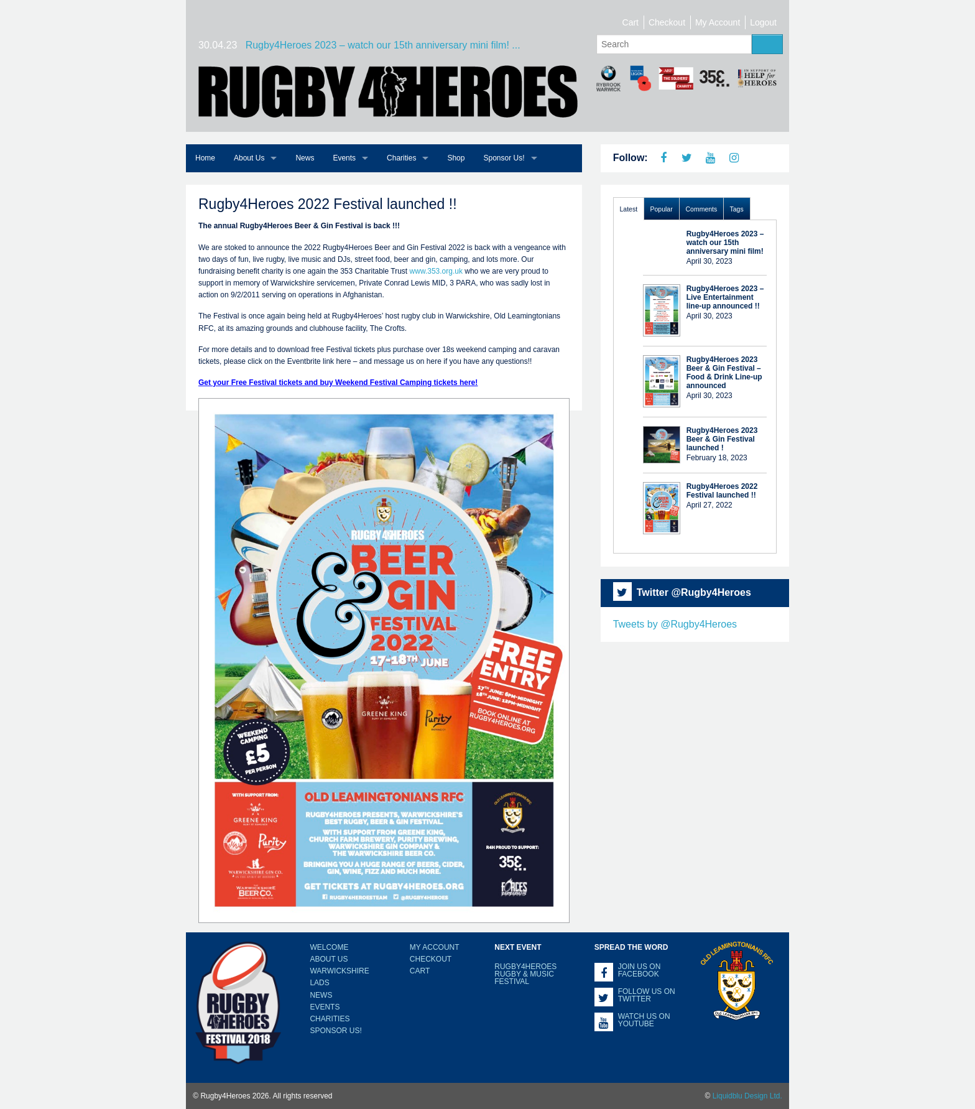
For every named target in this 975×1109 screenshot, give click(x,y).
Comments (702, 209)
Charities (401, 158)
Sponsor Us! (503, 158)
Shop (455, 158)
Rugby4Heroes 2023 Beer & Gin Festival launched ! (722, 439)
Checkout (667, 22)
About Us (249, 158)
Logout (763, 22)
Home (205, 158)
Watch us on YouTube (644, 1020)
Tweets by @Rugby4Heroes (675, 624)
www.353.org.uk (436, 271)
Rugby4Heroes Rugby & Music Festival (525, 974)
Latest (629, 209)
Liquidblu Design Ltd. (747, 1096)
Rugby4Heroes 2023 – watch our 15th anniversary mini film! (725, 243)
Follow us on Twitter (646, 995)
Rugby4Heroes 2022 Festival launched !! (722, 490)
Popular (661, 209)
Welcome (329, 947)
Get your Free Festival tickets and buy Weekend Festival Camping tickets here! (338, 382)
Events (344, 158)
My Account (717, 22)
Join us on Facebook (639, 970)
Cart (630, 22)
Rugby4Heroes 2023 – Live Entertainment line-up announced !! (725, 297)
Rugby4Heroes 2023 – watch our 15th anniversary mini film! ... (383, 45)
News (304, 158)
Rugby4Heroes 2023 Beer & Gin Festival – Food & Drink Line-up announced (724, 372)
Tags (737, 209)
